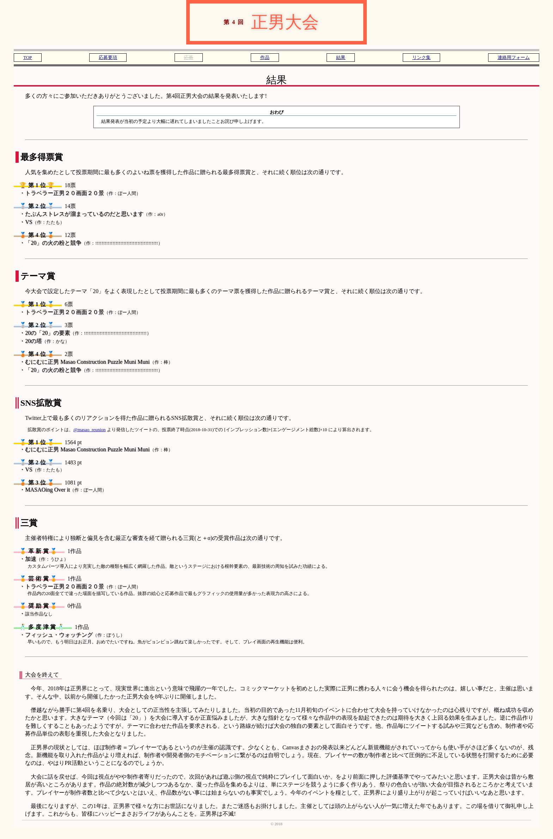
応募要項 (108, 57)
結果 (340, 57)
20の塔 (47, 341)
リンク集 (421, 57)
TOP (27, 57)
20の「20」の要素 (88, 333)
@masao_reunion (89, 429)
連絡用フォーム (514, 57)
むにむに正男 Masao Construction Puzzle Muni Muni (98, 362)
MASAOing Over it (66, 490)
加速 (46, 559)
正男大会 (254, 22)
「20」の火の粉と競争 (94, 243)
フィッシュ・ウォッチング (75, 635)
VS (44, 222)
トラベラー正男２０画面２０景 (83, 193)
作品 (264, 57)
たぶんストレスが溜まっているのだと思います (96, 214)
